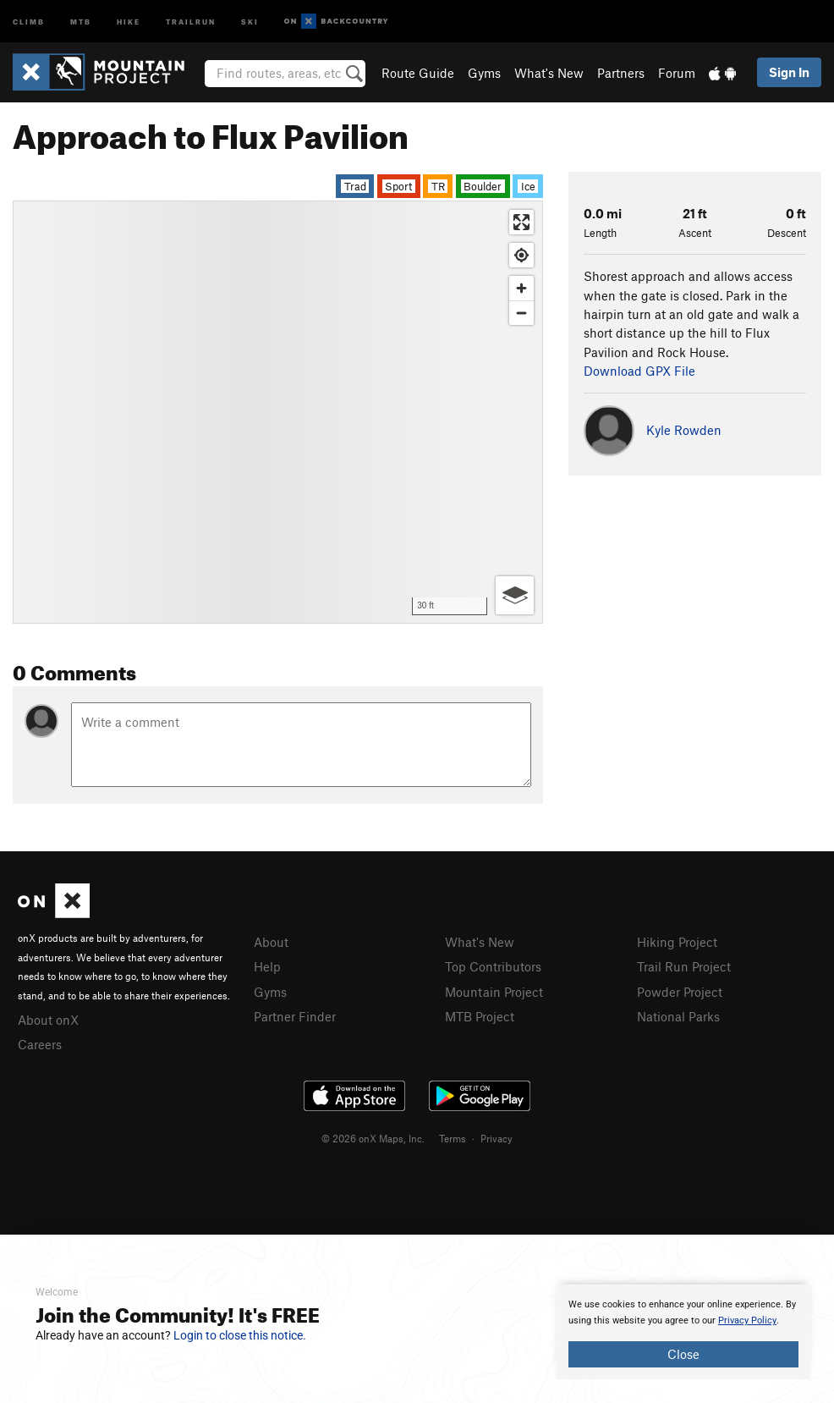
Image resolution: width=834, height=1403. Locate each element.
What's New (549, 72)
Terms (452, 1138)
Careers (40, 1044)
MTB (80, 20)
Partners (621, 72)
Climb (29, 20)
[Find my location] (521, 255)
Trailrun (191, 20)
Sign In (789, 72)
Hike (128, 20)
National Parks (678, 1016)
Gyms (484, 72)
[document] (683, 1331)
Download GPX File (639, 370)
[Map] (278, 412)
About (271, 941)
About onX (48, 1019)
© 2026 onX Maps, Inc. (373, 1138)
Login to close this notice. (239, 1335)
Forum (676, 72)
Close (683, 1354)
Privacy (496, 1138)
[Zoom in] (521, 288)
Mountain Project (494, 991)
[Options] (515, 595)
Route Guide (417, 72)
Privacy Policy (747, 1320)
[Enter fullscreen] (521, 222)
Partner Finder (295, 1016)
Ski (250, 20)
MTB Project (479, 1016)
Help (267, 966)
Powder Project (679, 991)
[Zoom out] (521, 312)
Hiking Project (677, 941)
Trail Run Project (684, 966)
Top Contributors (493, 966)
